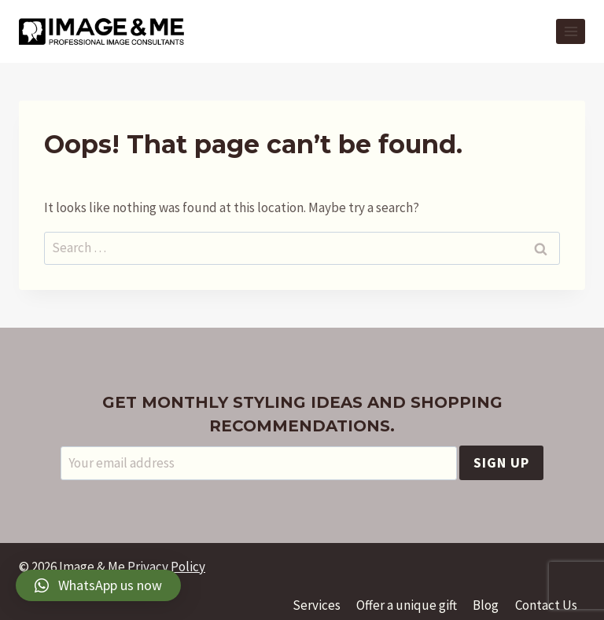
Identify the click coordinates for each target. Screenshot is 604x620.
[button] (98, 585)
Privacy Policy (166, 566)
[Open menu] (570, 31)
